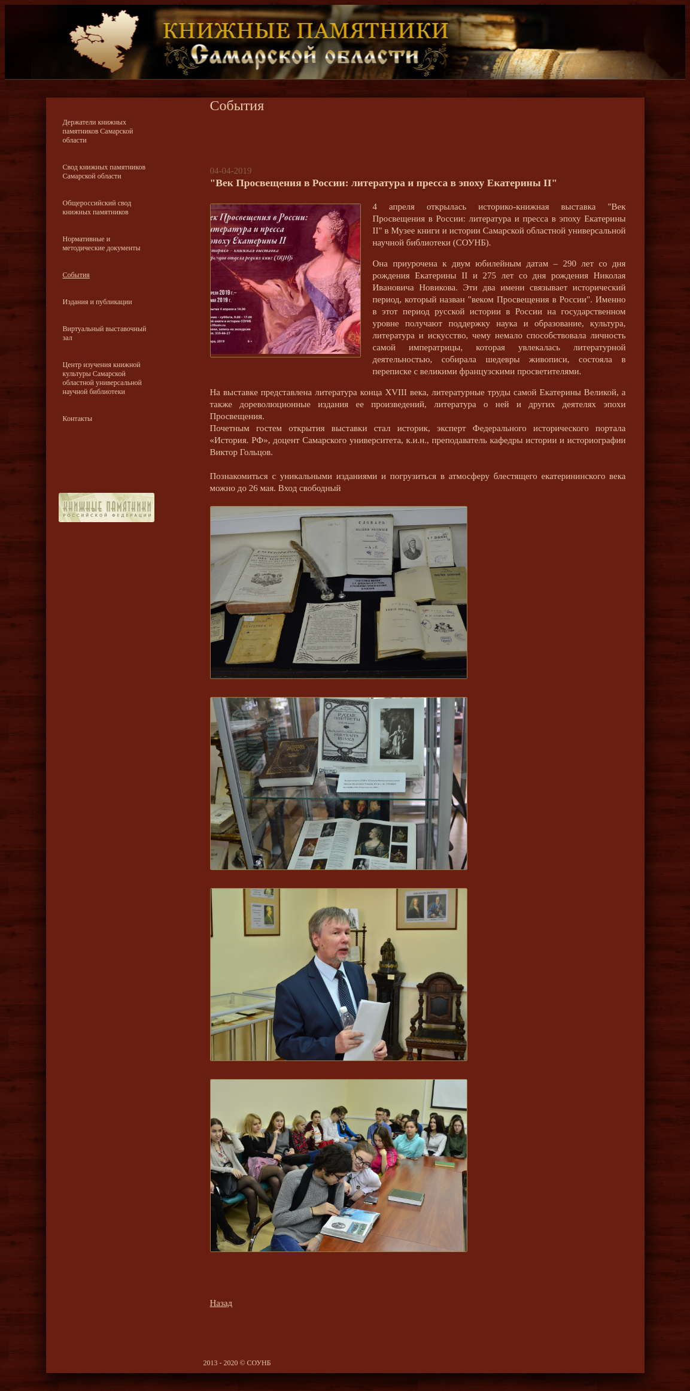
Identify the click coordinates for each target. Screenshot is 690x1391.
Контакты (78, 418)
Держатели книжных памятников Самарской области (98, 131)
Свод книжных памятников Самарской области (104, 171)
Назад (221, 1303)
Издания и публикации (97, 302)
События (76, 275)
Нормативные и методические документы (102, 243)
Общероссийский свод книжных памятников (97, 207)
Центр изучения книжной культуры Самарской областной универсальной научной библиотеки (102, 378)
